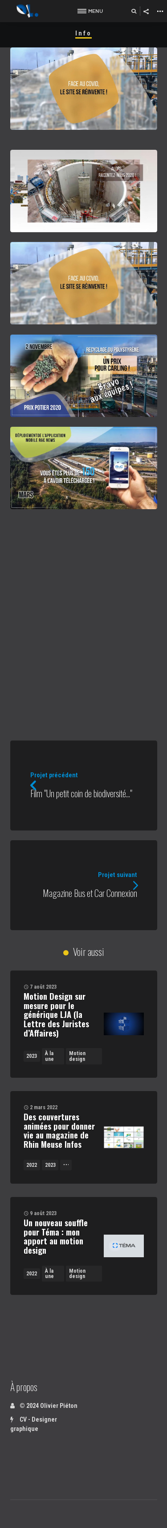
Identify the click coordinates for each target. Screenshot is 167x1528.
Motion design (77, 1056)
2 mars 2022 (43, 1107)
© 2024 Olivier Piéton (44, 1405)
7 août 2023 (43, 987)
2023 (31, 1056)
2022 (31, 1165)
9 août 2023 (43, 1213)
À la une (49, 1056)
